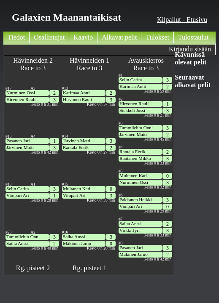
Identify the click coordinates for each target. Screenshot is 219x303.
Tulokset (157, 37)
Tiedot (16, 37)
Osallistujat (49, 37)
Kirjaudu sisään (190, 49)
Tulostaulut (193, 37)
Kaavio (83, 37)
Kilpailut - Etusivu (182, 19)
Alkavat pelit (119, 37)
